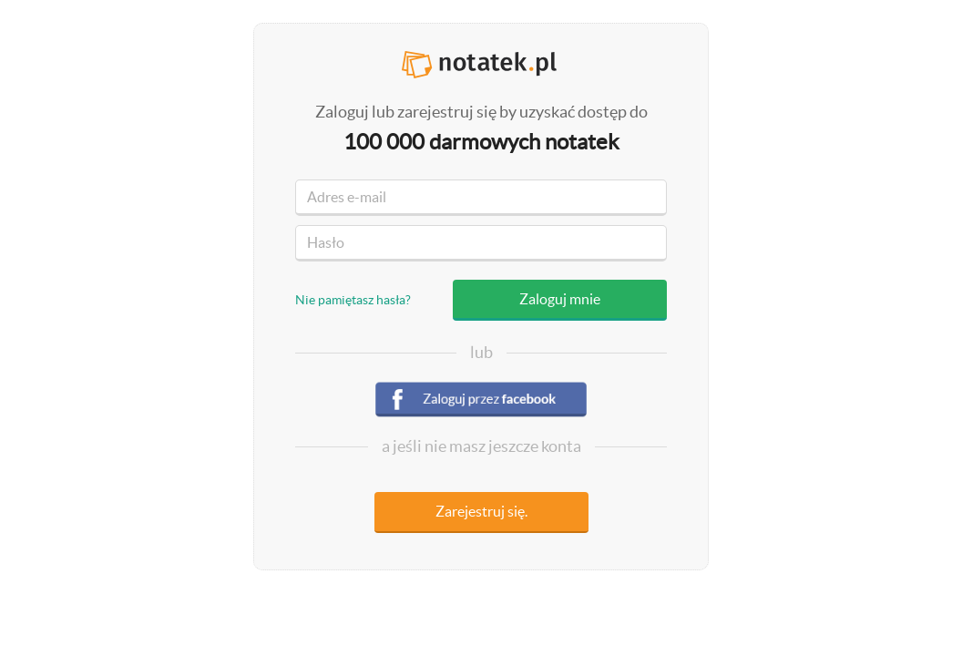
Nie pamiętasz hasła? (353, 299)
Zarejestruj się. (481, 511)
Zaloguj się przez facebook (481, 402)
